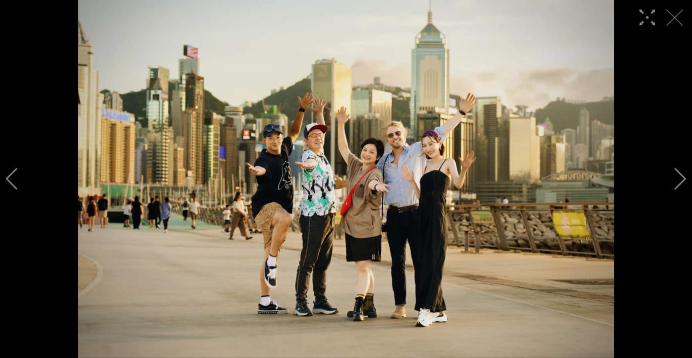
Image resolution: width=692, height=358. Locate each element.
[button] (11, 179)
